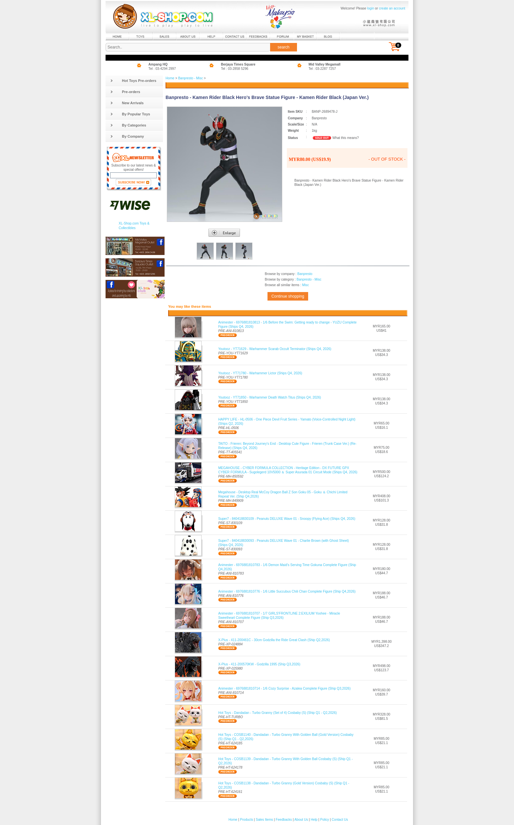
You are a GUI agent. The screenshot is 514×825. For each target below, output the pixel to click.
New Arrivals (127, 102)
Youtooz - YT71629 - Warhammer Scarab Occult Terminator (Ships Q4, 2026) (274, 349)
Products (246, 819)
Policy (324, 819)
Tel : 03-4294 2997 (162, 68)
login (370, 8)
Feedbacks (284, 819)
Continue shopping (287, 296)
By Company (127, 136)
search (283, 47)
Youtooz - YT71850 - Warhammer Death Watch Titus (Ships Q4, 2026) (269, 397)
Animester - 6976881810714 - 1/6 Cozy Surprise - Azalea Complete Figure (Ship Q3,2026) (284, 688)
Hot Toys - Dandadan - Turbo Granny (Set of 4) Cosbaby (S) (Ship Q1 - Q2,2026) (277, 713)
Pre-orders (125, 91)
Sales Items (264, 819)
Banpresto (304, 274)
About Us (301, 819)
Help (314, 819)
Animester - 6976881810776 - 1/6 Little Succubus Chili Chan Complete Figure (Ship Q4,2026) (287, 591)
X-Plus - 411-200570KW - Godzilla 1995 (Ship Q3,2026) (259, 664)
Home (170, 78)
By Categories (128, 125)
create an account (392, 8)
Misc (305, 285)
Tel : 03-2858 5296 (234, 68)
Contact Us (340, 819)
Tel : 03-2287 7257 (322, 68)
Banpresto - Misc (190, 78)
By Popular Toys (130, 114)
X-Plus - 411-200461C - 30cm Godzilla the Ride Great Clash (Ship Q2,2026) (274, 640)
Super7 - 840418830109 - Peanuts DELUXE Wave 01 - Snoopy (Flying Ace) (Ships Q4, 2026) (286, 519)
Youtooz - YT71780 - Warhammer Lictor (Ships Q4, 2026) (260, 373)
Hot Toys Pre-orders (133, 80)
